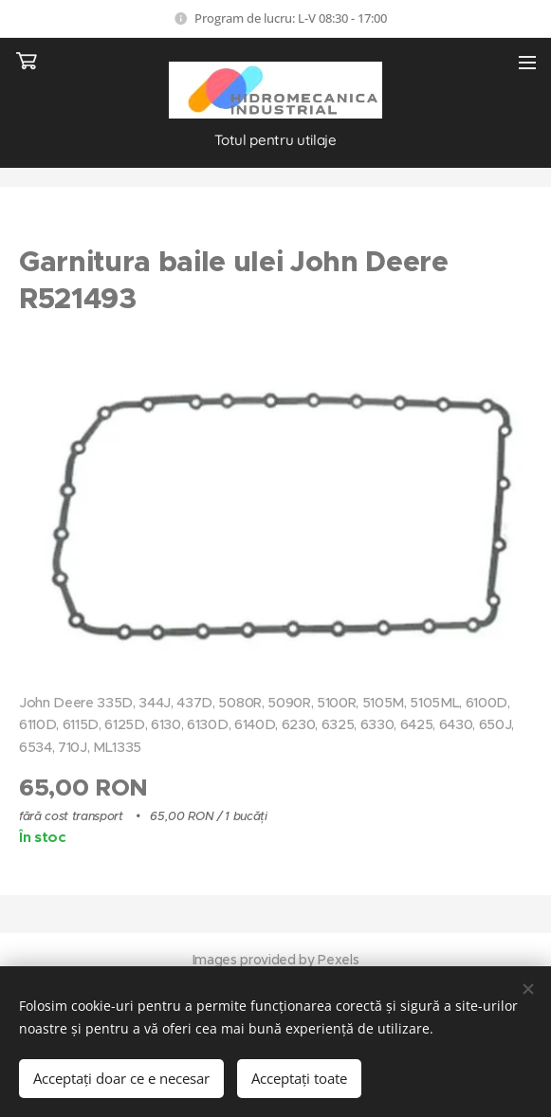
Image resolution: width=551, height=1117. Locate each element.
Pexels (338, 959)
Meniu (527, 63)
